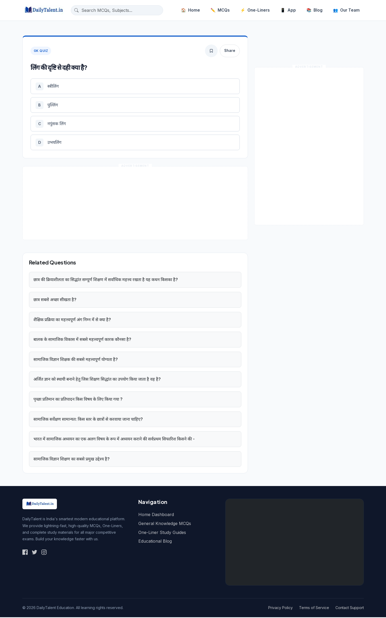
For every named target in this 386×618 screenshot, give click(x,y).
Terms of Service (314, 608)
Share (229, 50)
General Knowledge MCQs (164, 524)
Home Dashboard (156, 515)
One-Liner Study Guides (162, 533)
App (288, 10)
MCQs (220, 10)
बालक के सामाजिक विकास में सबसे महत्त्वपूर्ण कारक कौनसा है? (82, 340)
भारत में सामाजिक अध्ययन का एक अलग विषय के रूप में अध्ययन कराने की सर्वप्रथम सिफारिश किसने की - (114, 440)
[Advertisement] (294, 543)
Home (190, 10)
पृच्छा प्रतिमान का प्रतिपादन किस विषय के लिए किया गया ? (78, 400)
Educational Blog (155, 542)
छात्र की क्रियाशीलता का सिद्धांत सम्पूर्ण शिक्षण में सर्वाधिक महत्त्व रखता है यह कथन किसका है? (105, 280)
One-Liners (255, 10)
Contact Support (349, 608)
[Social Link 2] (34, 553)
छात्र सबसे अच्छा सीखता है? (54, 300)
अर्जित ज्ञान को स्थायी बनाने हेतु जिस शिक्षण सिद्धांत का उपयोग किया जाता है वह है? (97, 380)
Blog (314, 10)
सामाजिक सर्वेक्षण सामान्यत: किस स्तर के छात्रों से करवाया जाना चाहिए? (88, 420)
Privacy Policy (280, 608)
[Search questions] (121, 10)
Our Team (346, 10)
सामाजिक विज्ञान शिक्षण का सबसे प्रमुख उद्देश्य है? (71, 459)
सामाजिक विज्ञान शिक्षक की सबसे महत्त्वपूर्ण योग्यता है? (75, 360)
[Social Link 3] (44, 553)
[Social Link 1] (25, 553)
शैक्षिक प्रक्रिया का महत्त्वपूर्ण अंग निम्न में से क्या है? (72, 320)
